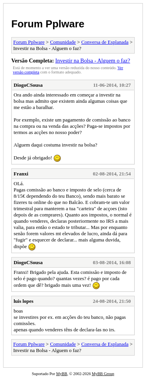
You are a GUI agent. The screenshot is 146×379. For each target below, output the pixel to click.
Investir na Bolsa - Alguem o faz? (92, 60)
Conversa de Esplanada (104, 42)
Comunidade (63, 42)
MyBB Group (103, 374)
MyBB (61, 374)
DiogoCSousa (28, 85)
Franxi (21, 174)
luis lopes (23, 301)
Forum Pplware (47, 24)
